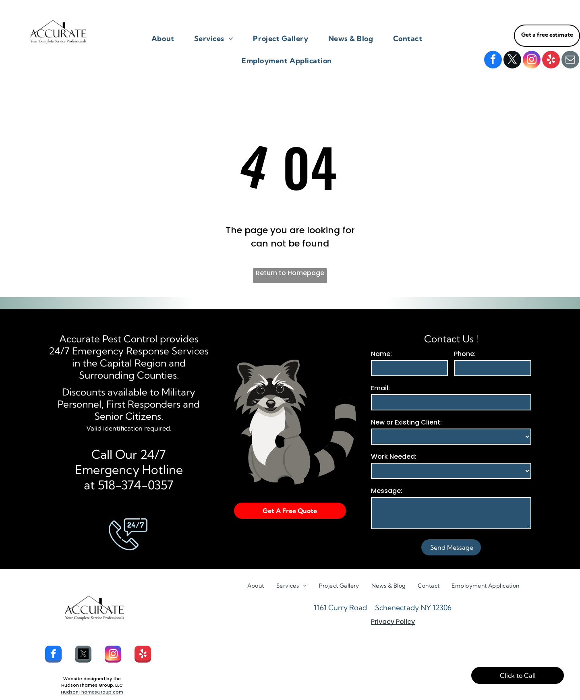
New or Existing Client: (406, 422)
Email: (380, 388)
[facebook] (493, 60)
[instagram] (532, 60)
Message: (386, 490)
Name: (381, 353)
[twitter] (512, 60)
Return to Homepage (290, 273)
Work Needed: (393, 456)
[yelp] (551, 60)
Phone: (465, 353)
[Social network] (83, 655)
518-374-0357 (136, 485)
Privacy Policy (393, 621)
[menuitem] (166, 38)
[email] (570, 60)
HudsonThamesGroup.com (92, 692)
